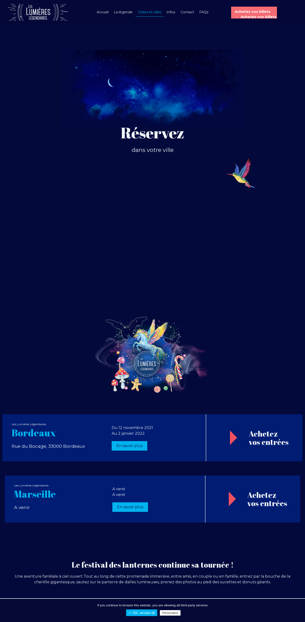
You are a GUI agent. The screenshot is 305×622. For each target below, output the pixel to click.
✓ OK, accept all (142, 613)
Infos (171, 12)
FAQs (203, 12)
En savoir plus (129, 445)
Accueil (103, 12)
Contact (187, 12)
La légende (123, 12)
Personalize (170, 613)
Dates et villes (149, 12)
